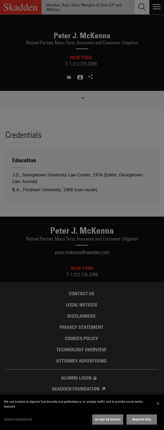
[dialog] (82, 412)
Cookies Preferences (18, 419)
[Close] (157, 403)
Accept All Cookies (108, 419)
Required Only (141, 419)
